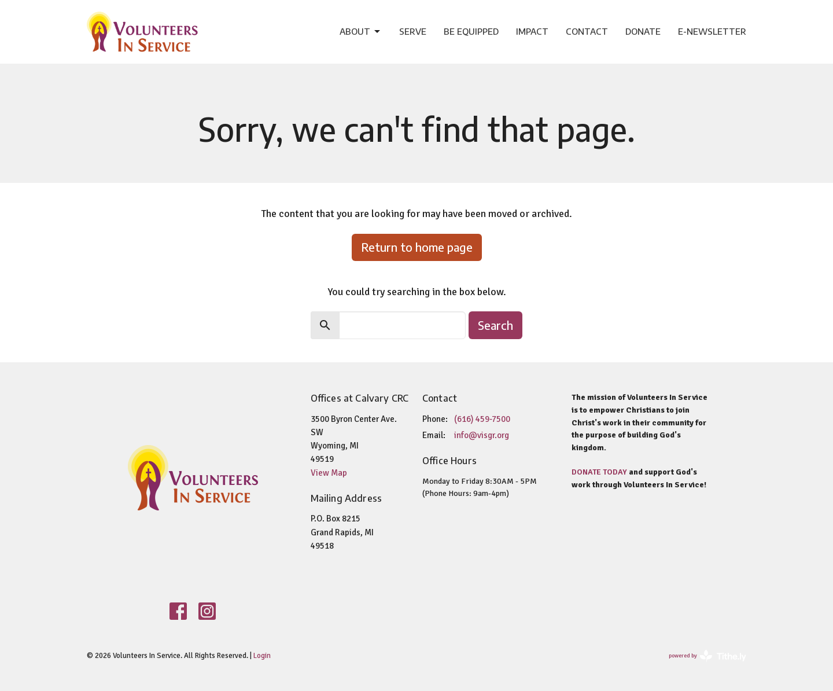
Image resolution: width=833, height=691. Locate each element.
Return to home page (417, 247)
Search (495, 325)
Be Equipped (471, 31)
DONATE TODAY (599, 472)
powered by (707, 656)
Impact (532, 31)
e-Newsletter (712, 31)
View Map (329, 473)
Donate (643, 31)
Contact (587, 31)
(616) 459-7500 (482, 419)
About (361, 32)
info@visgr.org (481, 435)
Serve (412, 31)
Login (262, 655)
